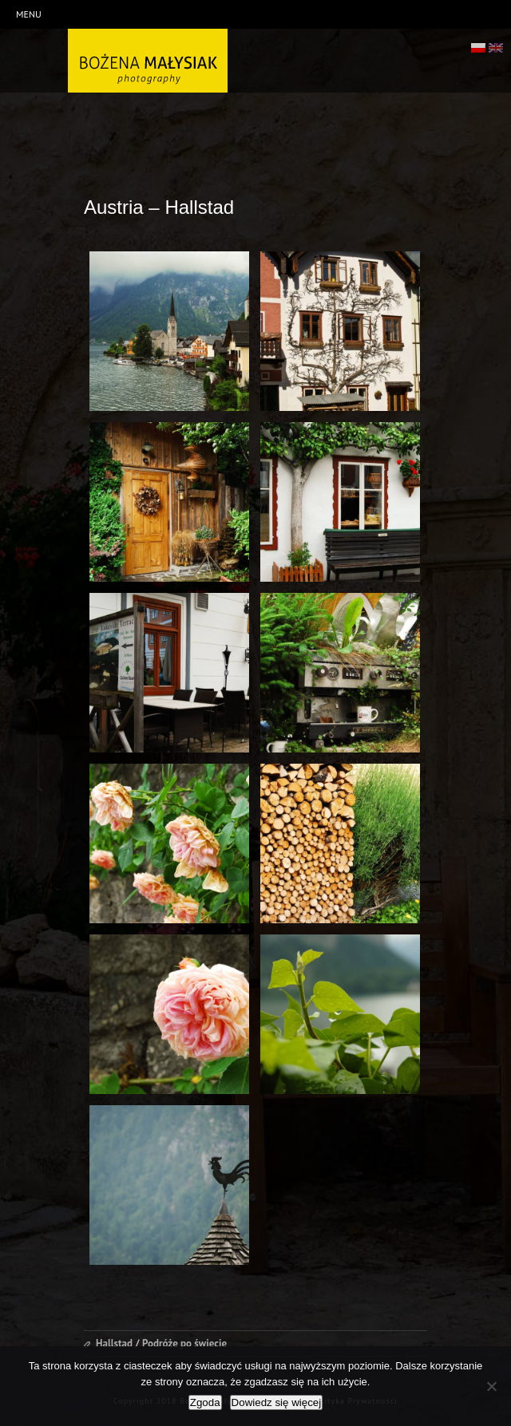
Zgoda (205, 1402)
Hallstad (114, 1343)
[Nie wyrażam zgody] (491, 1386)
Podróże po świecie (184, 1343)
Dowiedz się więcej (277, 1402)
